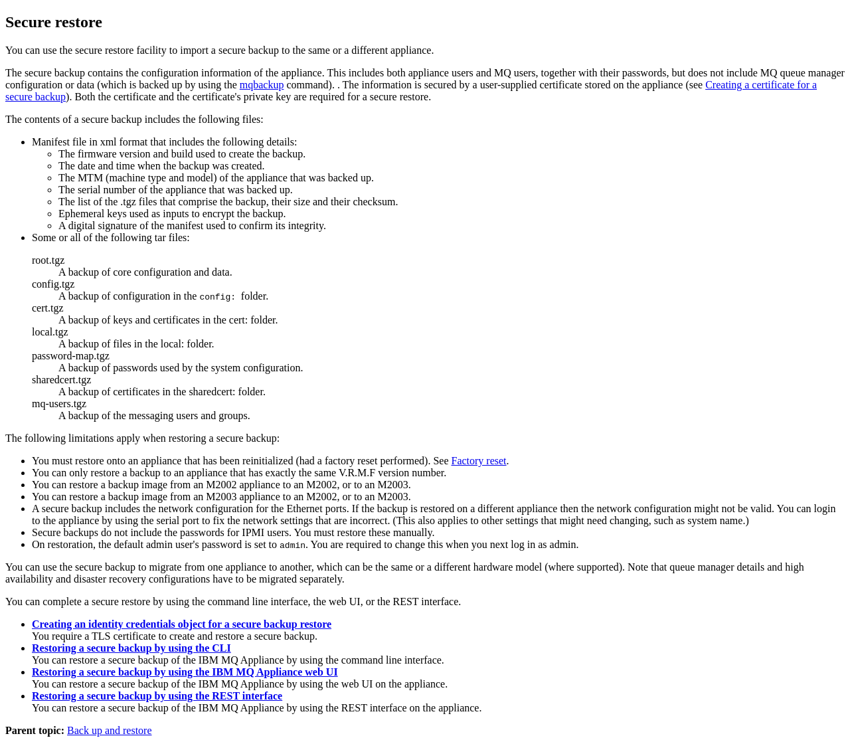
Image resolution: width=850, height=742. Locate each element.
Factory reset (478, 460)
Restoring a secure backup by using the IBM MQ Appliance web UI (185, 672)
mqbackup (262, 84)
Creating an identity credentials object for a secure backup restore (181, 624)
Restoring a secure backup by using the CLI (131, 648)
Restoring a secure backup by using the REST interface (157, 695)
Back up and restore (109, 730)
